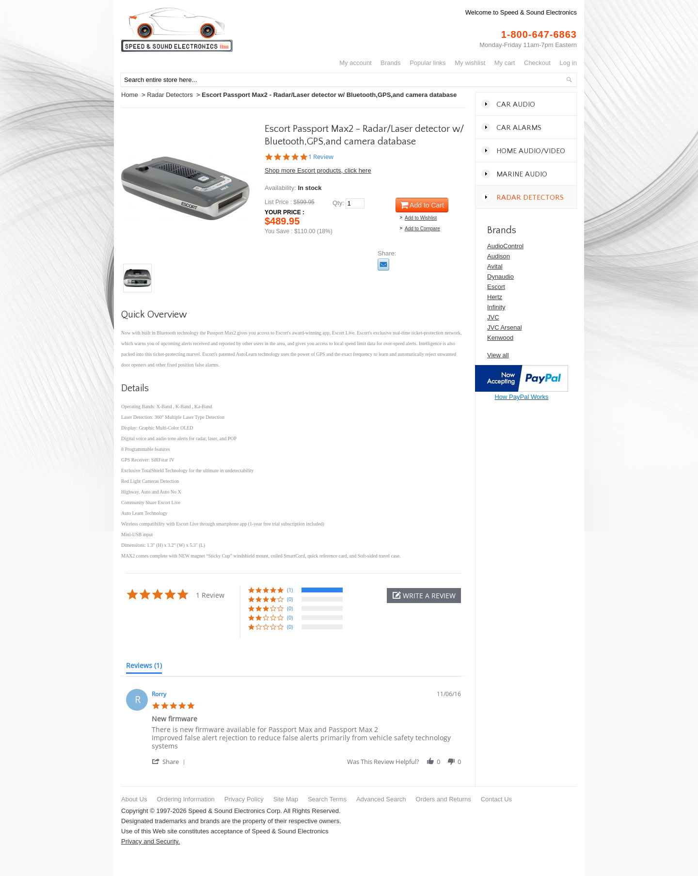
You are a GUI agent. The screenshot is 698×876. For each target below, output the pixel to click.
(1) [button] (290, 589)
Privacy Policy (244, 799)
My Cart (504, 62)
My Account (355, 62)
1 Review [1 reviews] (320, 157)
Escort (496, 286)
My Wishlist (470, 62)
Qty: (338, 203)
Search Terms (327, 799)
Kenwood (500, 337)
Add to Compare (422, 228)
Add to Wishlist (421, 218)
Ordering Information (185, 799)
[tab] (144, 667)
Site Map (285, 799)
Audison (498, 256)
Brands (390, 62)
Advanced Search (381, 799)
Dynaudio (500, 276)
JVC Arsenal (504, 327)
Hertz (494, 297)
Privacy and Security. (150, 841)
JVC (493, 317)
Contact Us (496, 799)
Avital (495, 266)
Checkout (537, 62)
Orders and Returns (443, 799)
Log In (568, 62)
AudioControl (505, 246)
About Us (134, 799)
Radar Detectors (170, 94)
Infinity (496, 307)
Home (129, 94)
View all (498, 355)
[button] (424, 595)
